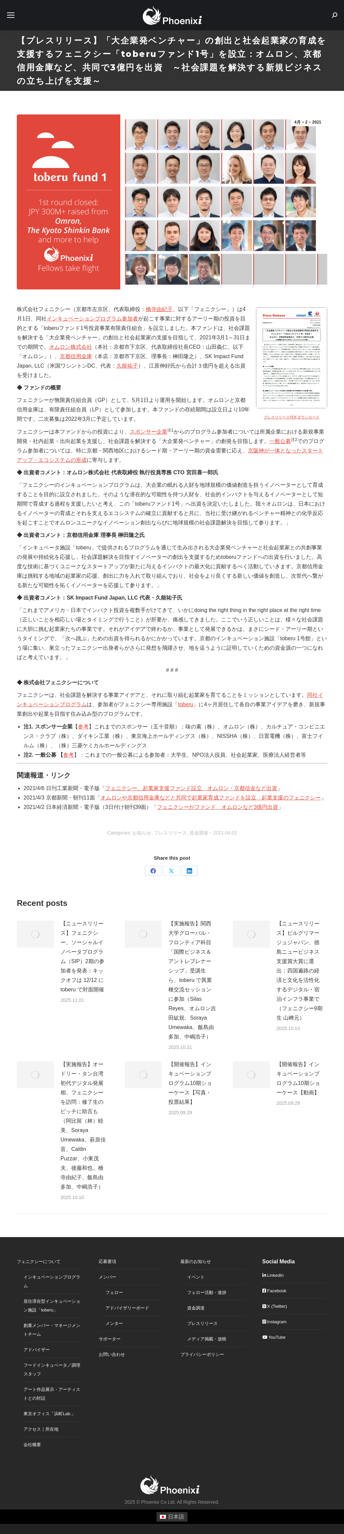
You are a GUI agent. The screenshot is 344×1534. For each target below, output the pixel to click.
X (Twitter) (274, 1306)
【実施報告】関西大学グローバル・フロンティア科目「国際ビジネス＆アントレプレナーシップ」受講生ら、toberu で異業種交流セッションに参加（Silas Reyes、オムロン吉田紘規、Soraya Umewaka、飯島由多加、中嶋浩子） (192, 980)
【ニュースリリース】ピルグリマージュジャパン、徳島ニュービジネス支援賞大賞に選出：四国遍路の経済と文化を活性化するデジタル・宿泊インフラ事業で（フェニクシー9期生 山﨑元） (299, 971)
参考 (83, 726)
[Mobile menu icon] (11, 15)
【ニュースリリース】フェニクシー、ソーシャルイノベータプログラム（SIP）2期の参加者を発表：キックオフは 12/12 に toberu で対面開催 (82, 956)
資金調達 (198, 833)
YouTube (274, 1337)
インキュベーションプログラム (52, 1281)
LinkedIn (273, 1275)
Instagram (274, 1321)
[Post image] (35, 934)
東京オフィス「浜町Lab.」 (50, 1413)
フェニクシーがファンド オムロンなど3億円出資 (217, 807)
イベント (196, 1277)
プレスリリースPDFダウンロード (291, 417)
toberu (185, 704)
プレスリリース (170, 833)
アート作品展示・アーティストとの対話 (52, 1394)
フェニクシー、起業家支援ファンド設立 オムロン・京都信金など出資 (191, 788)
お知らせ (141, 833)
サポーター (110, 1338)
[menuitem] (172, 1517)
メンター (114, 1323)
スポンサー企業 (148, 432)
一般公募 (280, 441)
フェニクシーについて (38, 1261)
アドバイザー (37, 1349)
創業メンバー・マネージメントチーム (52, 1330)
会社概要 (32, 1444)
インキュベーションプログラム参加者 (92, 318)
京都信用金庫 (76, 356)
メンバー (107, 1277)
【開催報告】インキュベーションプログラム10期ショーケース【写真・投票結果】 (190, 1083)
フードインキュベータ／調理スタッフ (52, 1369)
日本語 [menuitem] (176, 1517)
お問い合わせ (112, 1354)
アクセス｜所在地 (41, 1429)
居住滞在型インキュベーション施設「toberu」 (52, 1306)
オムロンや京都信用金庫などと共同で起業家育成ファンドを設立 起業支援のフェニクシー (210, 797)
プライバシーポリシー (202, 1354)
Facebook (274, 1290)
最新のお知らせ (195, 1261)
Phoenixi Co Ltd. (158, 1502)
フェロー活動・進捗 (206, 1292)
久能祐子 (127, 366)
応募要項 (107, 1261)
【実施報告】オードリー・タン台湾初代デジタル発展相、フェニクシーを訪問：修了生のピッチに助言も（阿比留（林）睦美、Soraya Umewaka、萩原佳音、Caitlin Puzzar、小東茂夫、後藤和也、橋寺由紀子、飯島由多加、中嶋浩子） (83, 1125)
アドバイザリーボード (127, 1307)
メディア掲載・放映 (206, 1338)
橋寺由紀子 (159, 309)
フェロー (114, 1292)
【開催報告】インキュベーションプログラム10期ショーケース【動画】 (298, 1078)
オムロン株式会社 (70, 347)
